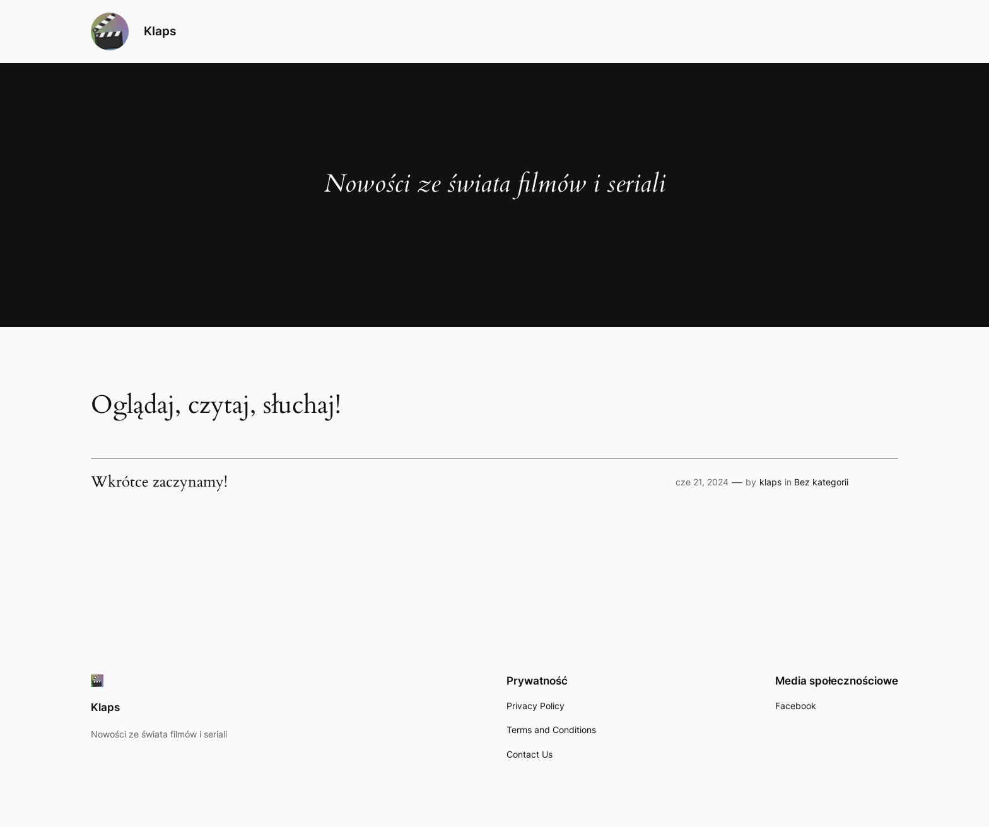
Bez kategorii (821, 482)
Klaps (160, 30)
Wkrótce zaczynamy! (159, 482)
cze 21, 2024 (702, 482)
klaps (770, 482)
